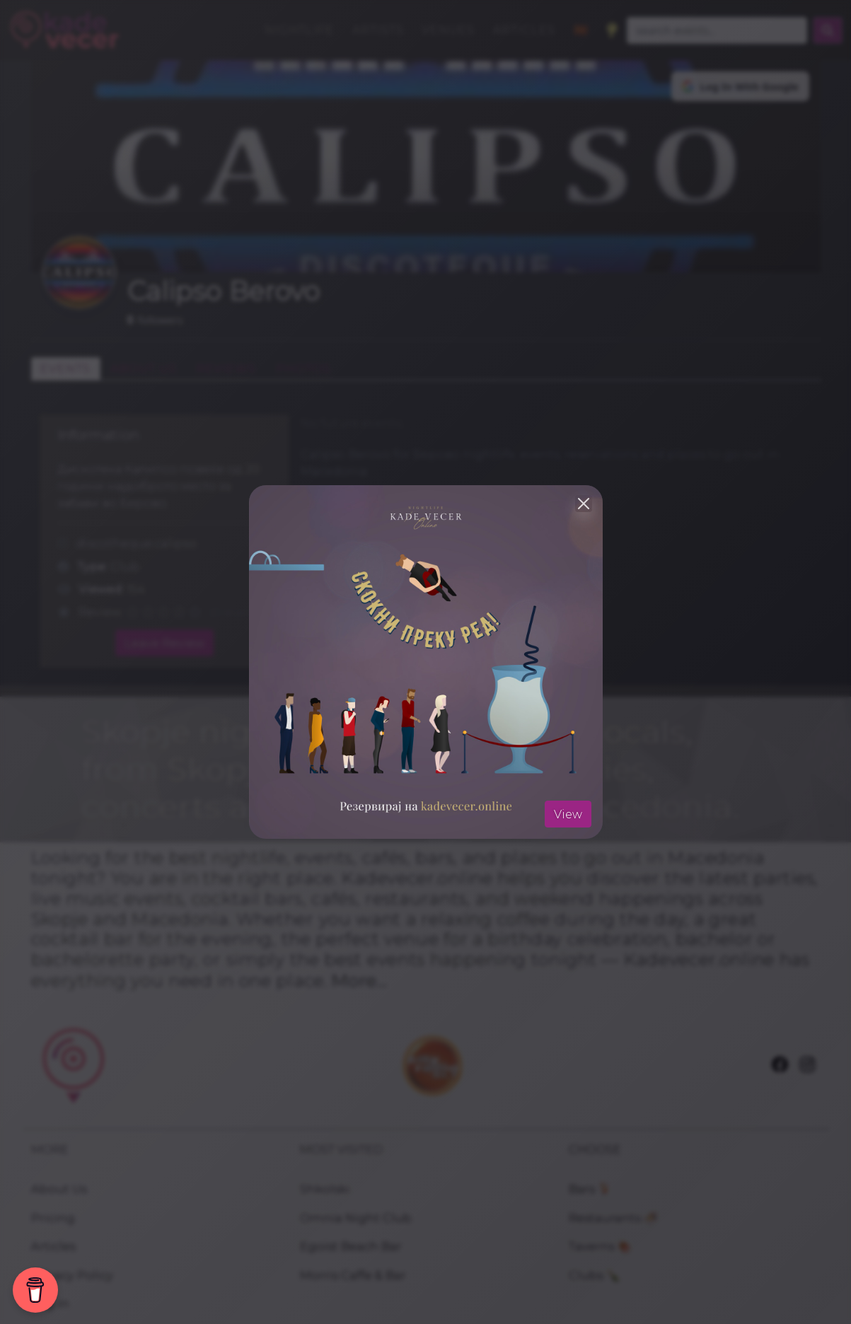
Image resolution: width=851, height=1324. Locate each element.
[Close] (583, 503)
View (568, 814)
